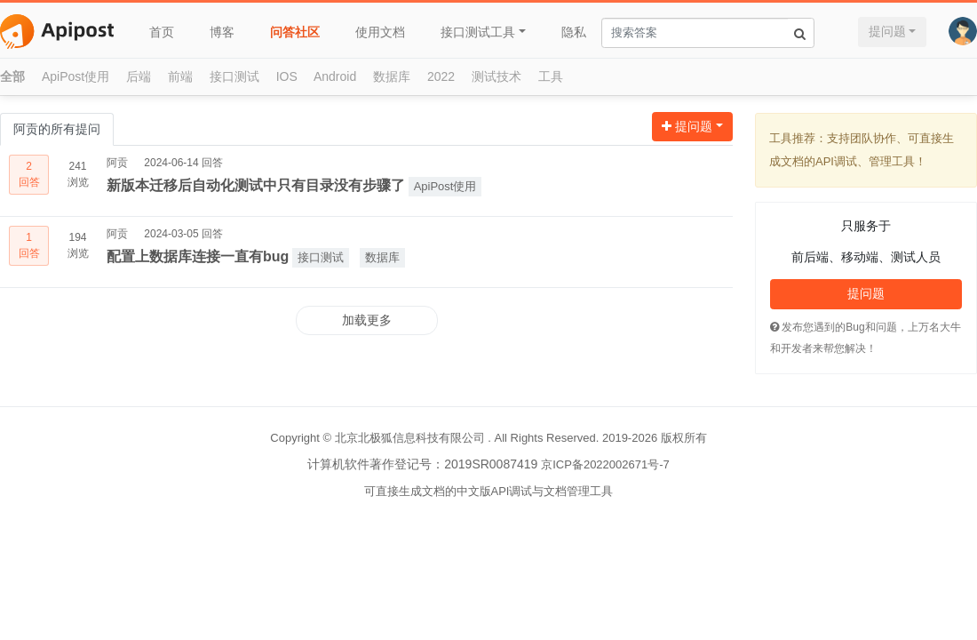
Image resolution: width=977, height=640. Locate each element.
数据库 (391, 76)
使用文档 (380, 32)
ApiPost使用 (75, 76)
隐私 (573, 32)
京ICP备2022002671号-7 (605, 464)
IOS (287, 76)
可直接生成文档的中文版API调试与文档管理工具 (489, 491)
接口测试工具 (478, 32)
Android (335, 76)
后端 (138, 76)
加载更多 (367, 320)
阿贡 (117, 162)
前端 (180, 76)
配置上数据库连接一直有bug (198, 256)
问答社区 (295, 32)
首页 (161, 32)
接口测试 (234, 76)
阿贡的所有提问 (56, 129)
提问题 (887, 31)
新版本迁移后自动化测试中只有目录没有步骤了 (256, 185)
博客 (222, 32)
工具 (550, 76)
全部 (12, 76)
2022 (441, 76)
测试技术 (496, 76)
